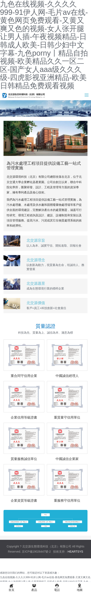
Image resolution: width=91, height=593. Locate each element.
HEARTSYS (75, 551)
